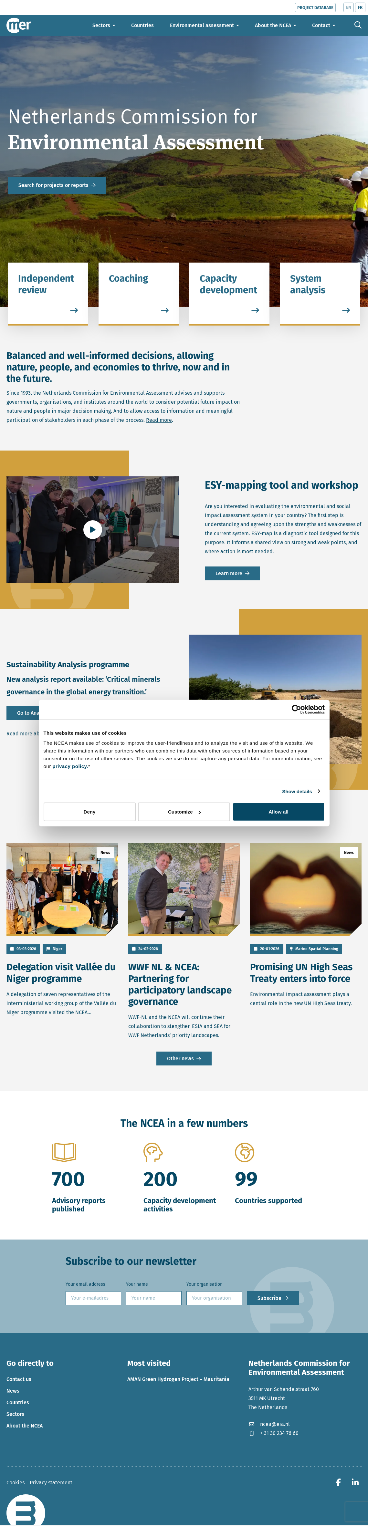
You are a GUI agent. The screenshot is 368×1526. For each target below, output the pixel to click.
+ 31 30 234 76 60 (273, 1434)
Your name (137, 1285)
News (12, 1392)
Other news (180, 1060)
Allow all (278, 812)
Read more (159, 420)
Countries (17, 1404)
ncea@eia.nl (269, 1425)
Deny (89, 812)
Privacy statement (51, 1483)
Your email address (85, 1285)
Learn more (229, 573)
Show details (297, 791)
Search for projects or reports (53, 185)
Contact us (18, 1380)
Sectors (15, 1415)
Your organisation (204, 1285)
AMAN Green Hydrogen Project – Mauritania (178, 1380)
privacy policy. (70, 766)
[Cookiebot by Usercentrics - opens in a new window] (296, 709)
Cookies (15, 1483)
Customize (184, 812)
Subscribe (269, 1299)
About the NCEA (24, 1427)
